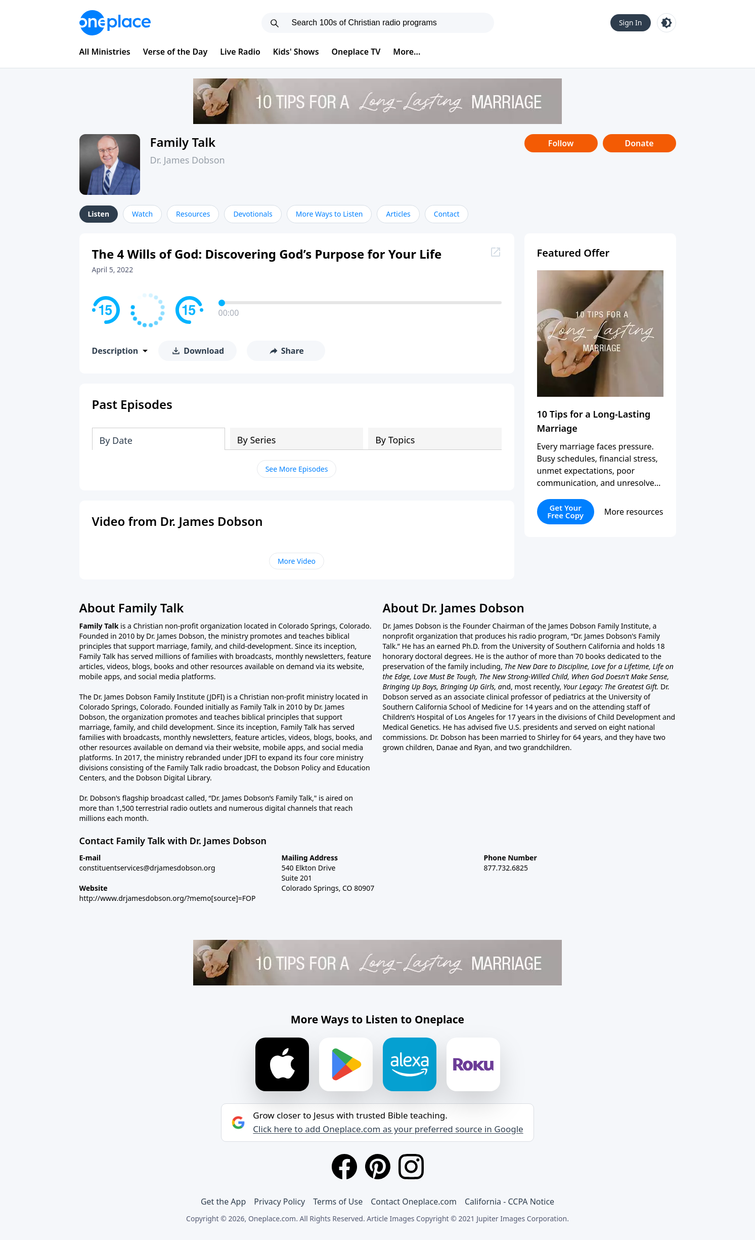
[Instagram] (411, 1166)
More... (406, 51)
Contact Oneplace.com (414, 1201)
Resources (193, 214)
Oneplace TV (356, 51)
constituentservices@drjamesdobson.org (147, 868)
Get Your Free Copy (565, 511)
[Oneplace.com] (115, 22)
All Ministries (104, 51)
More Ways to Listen (329, 214)
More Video (297, 561)
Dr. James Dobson (187, 160)
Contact (447, 214)
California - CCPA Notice (509, 1201)
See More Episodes (296, 469)
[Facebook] (344, 1166)
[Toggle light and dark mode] (666, 22)
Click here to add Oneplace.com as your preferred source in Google (388, 1129)
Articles (398, 214)
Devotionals (252, 214)
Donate (639, 143)
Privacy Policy (279, 1201)
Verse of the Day (175, 51)
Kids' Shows (296, 51)
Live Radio (240, 51)
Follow (560, 143)
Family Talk (183, 142)
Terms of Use (338, 1201)
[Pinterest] (377, 1166)
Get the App (223, 1201)
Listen (99, 214)
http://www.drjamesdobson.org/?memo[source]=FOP (167, 898)
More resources (633, 511)
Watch (142, 214)
